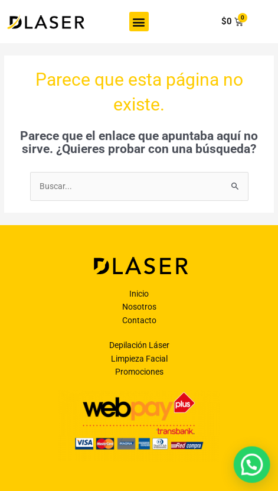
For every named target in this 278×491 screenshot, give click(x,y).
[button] (139, 21)
